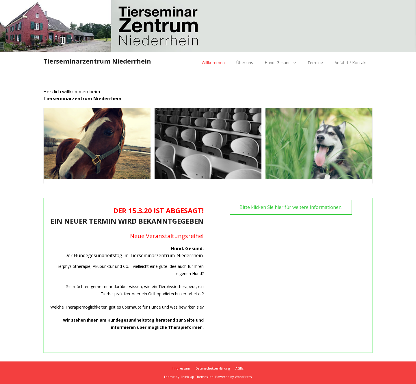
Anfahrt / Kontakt (351, 62)
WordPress (243, 376)
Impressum (181, 368)
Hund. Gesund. (278, 62)
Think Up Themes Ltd (196, 376)
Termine (315, 62)
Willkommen (213, 62)
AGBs (239, 368)
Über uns (244, 62)
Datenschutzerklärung (213, 368)
